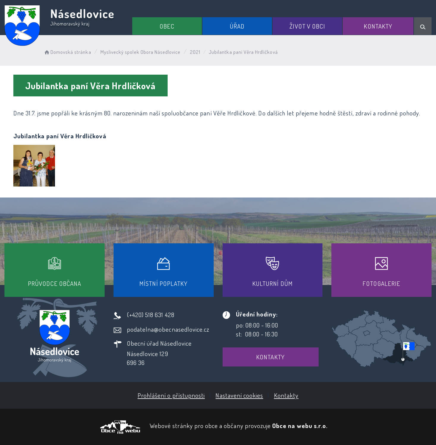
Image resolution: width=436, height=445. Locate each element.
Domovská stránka (67, 52)
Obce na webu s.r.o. (300, 426)
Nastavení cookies (239, 395)
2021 (195, 52)
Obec (167, 26)
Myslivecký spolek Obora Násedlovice (140, 52)
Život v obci (307, 26)
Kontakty (378, 26)
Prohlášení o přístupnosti (171, 395)
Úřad (237, 26)
